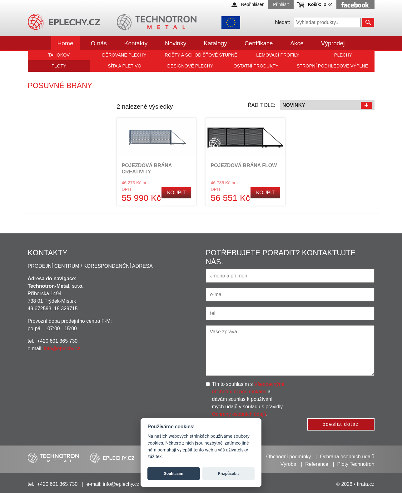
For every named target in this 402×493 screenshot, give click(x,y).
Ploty (59, 65)
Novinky (175, 43)
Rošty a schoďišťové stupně (201, 54)
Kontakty (136, 43)
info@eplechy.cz (62, 348)
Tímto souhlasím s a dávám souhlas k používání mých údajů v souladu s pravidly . (248, 399)
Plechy (343, 54)
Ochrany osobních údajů (239, 414)
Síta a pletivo (124, 65)
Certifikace (259, 43)
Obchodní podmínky (288, 456)
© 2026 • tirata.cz (355, 484)
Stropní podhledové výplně (332, 65)
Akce (297, 43)
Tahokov (59, 54)
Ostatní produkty (255, 65)
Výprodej (333, 43)
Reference (316, 464)
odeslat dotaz (341, 424)
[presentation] (342, 393)
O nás (99, 43)
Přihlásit (281, 4)
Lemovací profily (277, 54)
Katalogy (215, 43)
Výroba (288, 464)
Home (65, 43)
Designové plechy (190, 65)
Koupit (176, 192)
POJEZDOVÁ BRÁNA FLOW (244, 165)
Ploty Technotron (356, 464)
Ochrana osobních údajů (347, 456)
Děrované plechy (124, 54)
